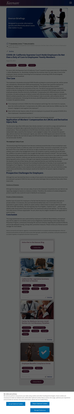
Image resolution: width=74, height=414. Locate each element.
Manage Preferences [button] (40, 410)
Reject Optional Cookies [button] (40, 403)
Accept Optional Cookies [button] (16, 404)
